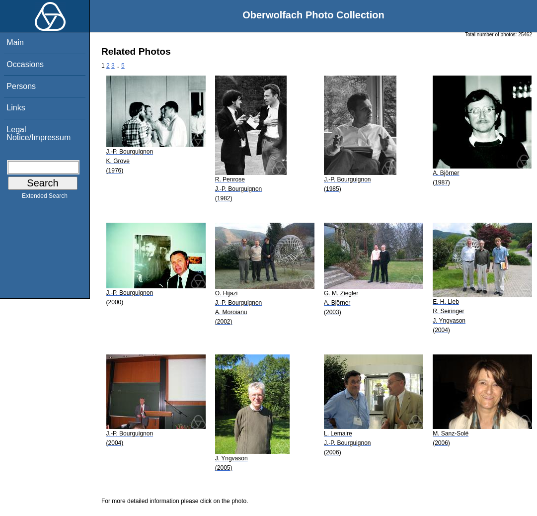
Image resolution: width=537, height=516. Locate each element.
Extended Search (45, 198)
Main (15, 42)
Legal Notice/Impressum (38, 133)
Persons (21, 86)
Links (15, 107)
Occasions (25, 64)
